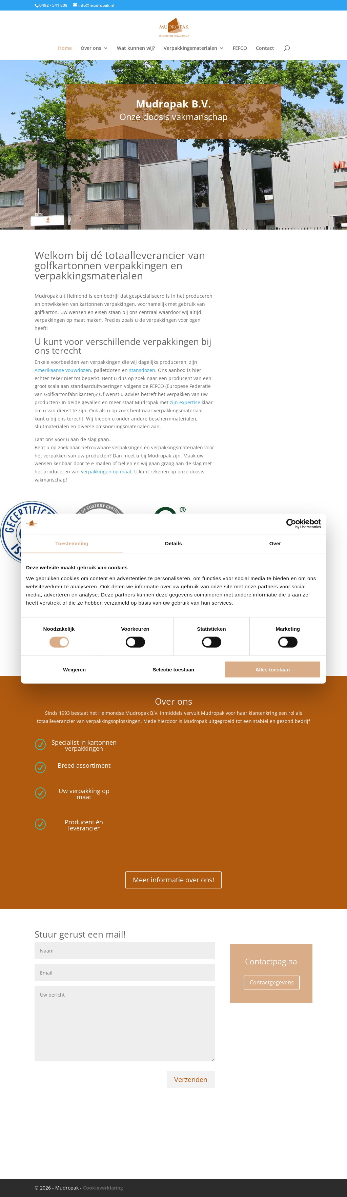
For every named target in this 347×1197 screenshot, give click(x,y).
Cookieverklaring (103, 1187)
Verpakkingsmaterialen (190, 48)
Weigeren (74, 669)
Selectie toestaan (174, 669)
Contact (265, 48)
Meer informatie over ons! (173, 879)
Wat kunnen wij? (136, 48)
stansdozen (142, 370)
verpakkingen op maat (106, 471)
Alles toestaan (273, 669)
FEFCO (240, 48)
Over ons (91, 48)
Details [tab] (173, 543)
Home (65, 48)
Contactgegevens (272, 982)
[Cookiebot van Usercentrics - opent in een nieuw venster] (291, 524)
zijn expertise (185, 402)
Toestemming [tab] (71, 543)
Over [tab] (275, 543)
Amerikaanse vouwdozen (63, 370)
